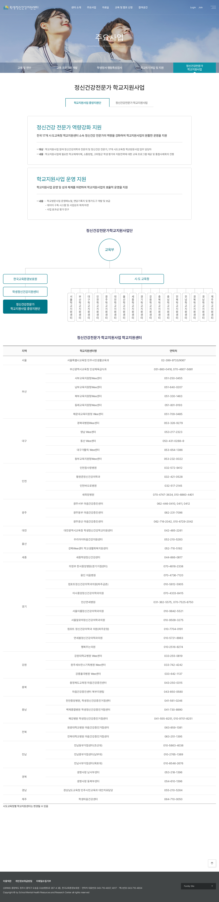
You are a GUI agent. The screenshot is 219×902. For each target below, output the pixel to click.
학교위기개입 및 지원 (152, 67)
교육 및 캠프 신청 (123, 7)
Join (200, 7)
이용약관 (7, 881)
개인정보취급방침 (23, 881)
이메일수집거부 (43, 881)
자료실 (105, 7)
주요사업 (91, 7)
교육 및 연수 (24, 67)
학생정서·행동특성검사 (109, 67)
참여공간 (143, 7)
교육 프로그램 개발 (67, 67)
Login (193, 7)
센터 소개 (76, 7)
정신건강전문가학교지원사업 (194, 67)
